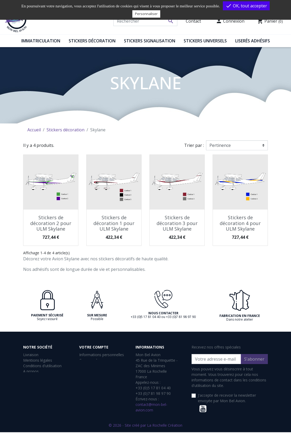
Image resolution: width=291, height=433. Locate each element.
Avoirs (84, 365)
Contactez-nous (36, 398)
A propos (31, 371)
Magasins (31, 409)
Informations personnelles (101, 354)
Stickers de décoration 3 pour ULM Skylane (177, 223)
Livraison (30, 354)
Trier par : (194, 145)
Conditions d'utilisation (42, 365)
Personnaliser (146, 13)
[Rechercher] (145, 21)
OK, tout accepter (246, 6)
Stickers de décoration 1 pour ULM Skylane (113, 223)
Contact (193, 21)
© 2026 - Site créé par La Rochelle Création (145, 426)
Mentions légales (37, 360)
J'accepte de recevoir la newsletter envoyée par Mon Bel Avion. (227, 398)
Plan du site (33, 404)
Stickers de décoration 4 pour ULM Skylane (240, 223)
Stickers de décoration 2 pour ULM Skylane (50, 223)
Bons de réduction (95, 376)
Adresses (87, 371)
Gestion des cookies (40, 382)
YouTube (203, 409)
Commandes (90, 360)
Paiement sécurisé (38, 376)
